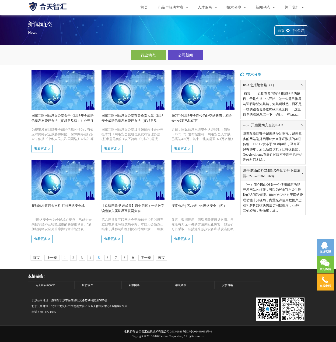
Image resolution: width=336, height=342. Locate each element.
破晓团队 (180, 285)
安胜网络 (227, 285)
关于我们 (294, 7)
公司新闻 (185, 55)
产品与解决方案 (173, 7)
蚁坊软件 (87, 285)
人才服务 (207, 7)
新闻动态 (265, 7)
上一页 (52, 258)
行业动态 (297, 30)
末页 (161, 258)
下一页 (146, 258)
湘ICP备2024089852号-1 (197, 331)
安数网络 (134, 285)
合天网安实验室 (45, 285)
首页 (144, 7)
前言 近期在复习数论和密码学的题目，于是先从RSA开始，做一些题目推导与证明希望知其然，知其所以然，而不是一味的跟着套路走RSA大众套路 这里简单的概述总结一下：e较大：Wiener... (272, 104)
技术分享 (236, 7)
